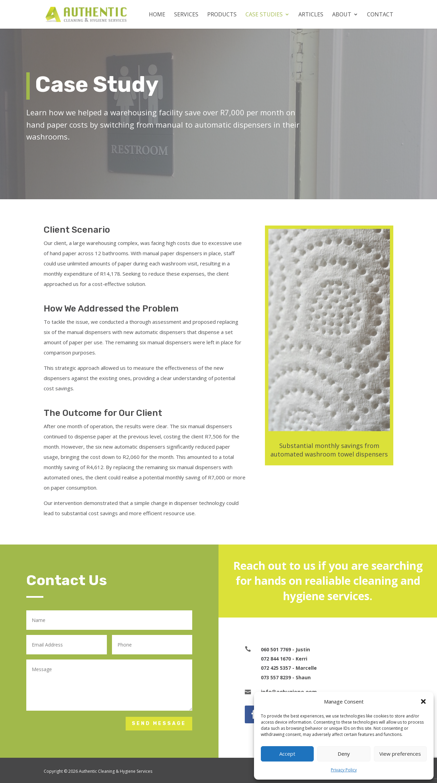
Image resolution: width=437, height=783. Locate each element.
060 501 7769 (276, 649)
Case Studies (264, 15)
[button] (423, 701)
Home (157, 15)
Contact (380, 15)
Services (186, 15)
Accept (287, 753)
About (341, 15)
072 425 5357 (276, 668)
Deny (344, 753)
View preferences (400, 753)
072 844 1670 (276, 658)
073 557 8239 (276, 677)
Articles (310, 15)
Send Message (159, 723)
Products (222, 15)
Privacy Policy (344, 770)
